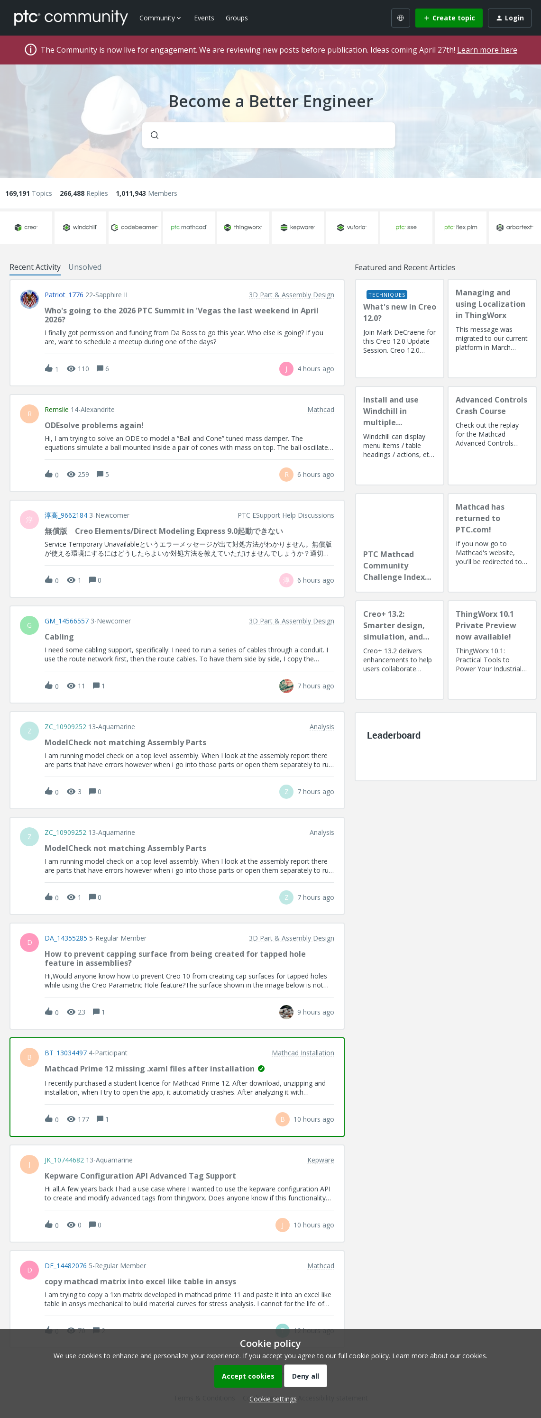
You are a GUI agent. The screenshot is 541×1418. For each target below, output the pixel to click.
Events (204, 17)
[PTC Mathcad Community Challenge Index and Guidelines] (399, 543)
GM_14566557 (67, 621)
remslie (57, 409)
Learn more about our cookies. (439, 1355)
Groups (237, 17)
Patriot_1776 (64, 295)
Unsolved (84, 267)
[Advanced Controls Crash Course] (492, 435)
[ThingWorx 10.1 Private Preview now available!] (492, 650)
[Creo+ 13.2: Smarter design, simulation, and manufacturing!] (399, 650)
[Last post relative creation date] (315, 369)
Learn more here (487, 50)
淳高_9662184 (66, 515)
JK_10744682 (64, 1160)
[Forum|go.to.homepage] (71, 17)
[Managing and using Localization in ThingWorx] (492, 328)
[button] (271, 1398)
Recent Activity (35, 267)
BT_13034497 (66, 1053)
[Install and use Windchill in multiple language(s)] (399, 435)
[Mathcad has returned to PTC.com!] (492, 543)
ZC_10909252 (65, 726)
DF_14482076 (66, 1265)
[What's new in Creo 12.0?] (399, 328)
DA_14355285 (66, 938)
